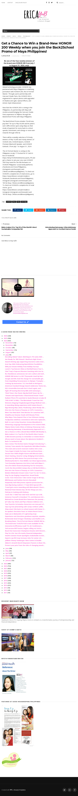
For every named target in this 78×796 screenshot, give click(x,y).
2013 (5, 588)
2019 (5, 573)
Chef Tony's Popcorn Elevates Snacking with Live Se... (24, 371)
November (9, 345)
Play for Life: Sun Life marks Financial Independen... (24, 533)
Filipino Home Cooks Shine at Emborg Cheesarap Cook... (25, 427)
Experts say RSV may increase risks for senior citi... (23, 538)
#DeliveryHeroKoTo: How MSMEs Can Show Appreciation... (26, 461)
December (9, 343)
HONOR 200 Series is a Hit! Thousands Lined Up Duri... (24, 376)
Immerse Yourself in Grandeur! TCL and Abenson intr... (25, 497)
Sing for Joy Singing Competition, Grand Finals (22, 475)
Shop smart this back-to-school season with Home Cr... (25, 509)
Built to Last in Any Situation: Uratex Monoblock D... (24, 422)
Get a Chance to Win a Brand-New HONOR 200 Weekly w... (26, 432)
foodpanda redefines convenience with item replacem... (25, 420)
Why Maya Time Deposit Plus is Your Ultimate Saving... (25, 417)
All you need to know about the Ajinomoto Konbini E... (24, 439)
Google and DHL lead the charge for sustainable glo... (24, 379)
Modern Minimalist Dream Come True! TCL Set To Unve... (26, 473)
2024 (5, 341)
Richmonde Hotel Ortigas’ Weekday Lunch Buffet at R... (25, 519)
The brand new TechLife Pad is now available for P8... (24, 523)
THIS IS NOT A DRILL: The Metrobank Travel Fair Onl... (24, 400)
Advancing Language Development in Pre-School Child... (25, 425)
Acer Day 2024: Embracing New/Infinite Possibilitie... (24, 364)
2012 (5, 590)
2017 (5, 578)
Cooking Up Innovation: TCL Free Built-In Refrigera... (24, 383)
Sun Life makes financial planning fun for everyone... (24, 466)
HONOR (9, 36)
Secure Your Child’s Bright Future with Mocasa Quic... (24, 453)
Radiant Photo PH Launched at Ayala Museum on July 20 (25, 398)
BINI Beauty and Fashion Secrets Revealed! (20, 480)
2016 (5, 581)
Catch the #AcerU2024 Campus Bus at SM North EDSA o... (26, 468)
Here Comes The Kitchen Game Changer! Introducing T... (25, 444)
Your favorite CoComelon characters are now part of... (25, 504)
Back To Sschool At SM (13, 441)
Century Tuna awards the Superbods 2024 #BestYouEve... (26, 446)
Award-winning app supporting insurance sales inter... (25, 362)
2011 (5, 593)
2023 (5, 564)
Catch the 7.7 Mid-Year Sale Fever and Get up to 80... (24, 495)
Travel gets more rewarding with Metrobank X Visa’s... (25, 487)
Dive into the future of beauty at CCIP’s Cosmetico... (24, 410)
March (7, 556)
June (7, 548)
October (8, 348)
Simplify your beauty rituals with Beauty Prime (22, 415)
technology (26, 36)
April (7, 553)
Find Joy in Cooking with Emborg (17, 492)
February (8, 558)
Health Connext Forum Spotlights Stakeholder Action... (25, 536)
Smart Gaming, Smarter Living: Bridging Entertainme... (25, 456)
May (7, 551)
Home (3, 2)
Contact (10, 2)
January (8, 560)
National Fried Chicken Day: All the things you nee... (24, 490)
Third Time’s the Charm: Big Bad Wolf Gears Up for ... (24, 393)
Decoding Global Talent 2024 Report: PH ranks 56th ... (24, 357)
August (8, 352)
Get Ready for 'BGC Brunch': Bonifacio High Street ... (24, 359)
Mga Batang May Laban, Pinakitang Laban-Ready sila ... (25, 408)
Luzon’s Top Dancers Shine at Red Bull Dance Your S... (24, 369)
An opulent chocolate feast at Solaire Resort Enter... (24, 511)
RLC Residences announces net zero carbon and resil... (25, 374)
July (7, 355)
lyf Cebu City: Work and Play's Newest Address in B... (24, 502)
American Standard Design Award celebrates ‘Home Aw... (26, 386)
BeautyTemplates (20, 790)
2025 (5, 338)
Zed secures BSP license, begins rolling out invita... (23, 528)
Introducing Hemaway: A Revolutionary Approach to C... (25, 429)
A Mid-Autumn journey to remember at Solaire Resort (24, 437)
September (9, 350)
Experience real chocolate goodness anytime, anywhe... (25, 516)
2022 (5, 566)
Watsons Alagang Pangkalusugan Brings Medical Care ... (26, 403)
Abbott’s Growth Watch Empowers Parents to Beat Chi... (25, 543)
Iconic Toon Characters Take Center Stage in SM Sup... (25, 478)
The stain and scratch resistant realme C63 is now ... (24, 449)
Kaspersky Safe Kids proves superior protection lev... (24, 482)
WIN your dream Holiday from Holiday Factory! (22, 367)
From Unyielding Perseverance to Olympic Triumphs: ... (25, 381)
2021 (5, 568)
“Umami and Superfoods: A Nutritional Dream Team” (24, 395)
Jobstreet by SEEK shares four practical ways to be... (24, 458)
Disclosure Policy (21, 2)
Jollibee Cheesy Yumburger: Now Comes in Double (23, 540)
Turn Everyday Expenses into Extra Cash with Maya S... (25, 463)
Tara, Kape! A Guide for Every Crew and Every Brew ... (24, 451)
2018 (5, 576)
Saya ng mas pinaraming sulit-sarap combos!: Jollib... (24, 507)
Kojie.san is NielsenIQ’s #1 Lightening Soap (20, 514)
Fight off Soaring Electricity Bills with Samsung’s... (23, 391)
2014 (5, 585)
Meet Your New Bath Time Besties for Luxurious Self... (25, 412)
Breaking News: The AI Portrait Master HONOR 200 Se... (25, 521)
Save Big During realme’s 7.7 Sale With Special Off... (23, 485)
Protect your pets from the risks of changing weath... (25, 545)
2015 (5, 583)
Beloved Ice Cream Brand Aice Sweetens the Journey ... (25, 499)
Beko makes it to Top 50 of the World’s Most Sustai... (24, 434)
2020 (5, 571)
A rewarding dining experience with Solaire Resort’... (24, 405)
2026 (5, 336)
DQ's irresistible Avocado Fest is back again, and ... (23, 388)
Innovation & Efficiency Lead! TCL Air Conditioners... (24, 526)
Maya (14, 36)
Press (19, 36)
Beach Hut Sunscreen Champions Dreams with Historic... (25, 531)
